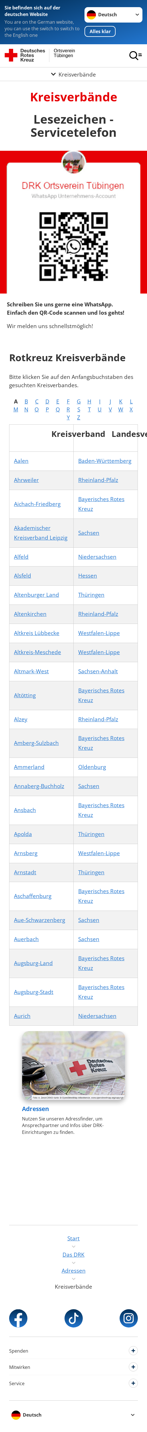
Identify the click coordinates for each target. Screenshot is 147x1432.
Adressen (35, 1109)
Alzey (20, 719)
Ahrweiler (26, 480)
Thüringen (91, 594)
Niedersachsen (97, 557)
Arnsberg (25, 853)
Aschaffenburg (32, 896)
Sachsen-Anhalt (98, 671)
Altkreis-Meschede (37, 652)
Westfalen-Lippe (99, 633)
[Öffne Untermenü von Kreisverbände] (73, 74)
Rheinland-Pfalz (98, 480)
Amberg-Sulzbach (36, 743)
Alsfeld (22, 575)
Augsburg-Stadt (33, 992)
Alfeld (21, 557)
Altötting (25, 695)
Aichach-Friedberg (37, 504)
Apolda (23, 834)
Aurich (22, 1016)
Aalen (21, 461)
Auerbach (26, 939)
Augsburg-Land (33, 963)
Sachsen (88, 533)
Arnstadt (25, 872)
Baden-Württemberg (104, 461)
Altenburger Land (36, 594)
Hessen (87, 575)
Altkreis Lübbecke (36, 633)
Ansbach (25, 810)
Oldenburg (92, 767)
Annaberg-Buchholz (39, 786)
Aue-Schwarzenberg (39, 920)
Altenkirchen (30, 614)
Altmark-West (31, 671)
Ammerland (29, 767)
